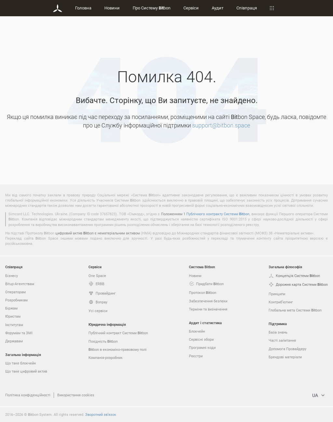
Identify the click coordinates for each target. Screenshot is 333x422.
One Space (97, 275)
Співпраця (246, 8)
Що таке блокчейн (20, 363)
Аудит (217, 8)
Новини (112, 8)
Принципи (277, 293)
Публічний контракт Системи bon (118, 333)
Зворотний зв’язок (100, 414)
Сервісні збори (201, 339)
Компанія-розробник (105, 357)
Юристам (12, 316)
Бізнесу (11, 275)
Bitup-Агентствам (19, 283)
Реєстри (196, 355)
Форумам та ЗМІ (19, 332)
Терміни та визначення (208, 309)
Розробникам (16, 299)
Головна (83, 8)
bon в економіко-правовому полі (117, 349)
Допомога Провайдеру (287, 348)
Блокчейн (197, 331)
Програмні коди (202, 347)
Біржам (11, 308)
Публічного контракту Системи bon (217, 213)
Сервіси (191, 8)
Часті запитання (282, 340)
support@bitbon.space (221, 125)
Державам (14, 340)
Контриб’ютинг (281, 301)
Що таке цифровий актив (26, 371)
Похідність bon (103, 341)
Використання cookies (75, 394)
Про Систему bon (151, 8)
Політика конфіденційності (27, 394)
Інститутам (14, 324)
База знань (278, 332)
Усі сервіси (97, 310)
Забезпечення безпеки (208, 300)
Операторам (15, 291)
